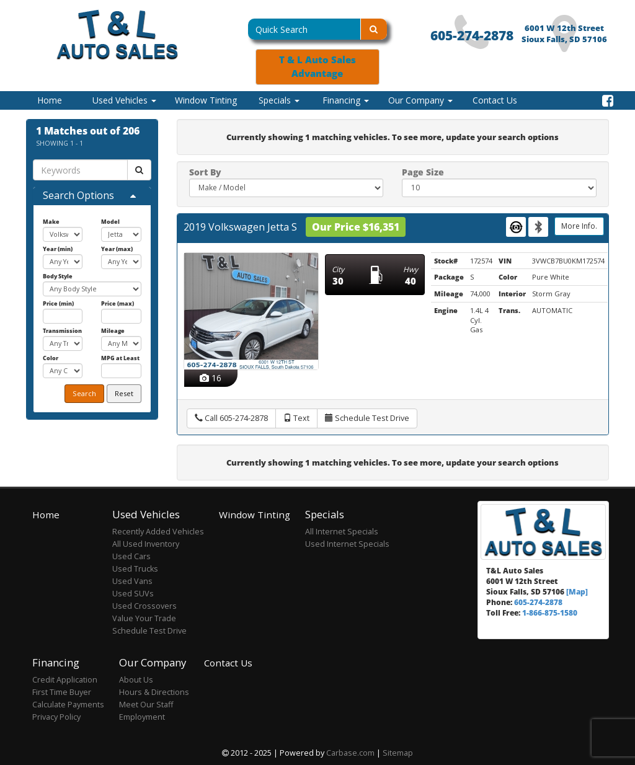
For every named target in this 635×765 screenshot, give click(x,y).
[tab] (92, 196)
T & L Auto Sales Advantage (317, 66)
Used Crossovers (144, 606)
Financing (345, 100)
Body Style (58, 276)
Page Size (423, 172)
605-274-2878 (471, 35)
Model (110, 222)
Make (51, 222)
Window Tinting (206, 100)
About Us (136, 679)
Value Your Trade (144, 618)
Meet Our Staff (146, 704)
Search (84, 393)
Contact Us (495, 100)
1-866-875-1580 (549, 612)
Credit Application (64, 679)
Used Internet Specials (347, 544)
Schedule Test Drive (149, 631)
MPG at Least (120, 358)
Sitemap (398, 753)
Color (50, 358)
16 (210, 378)
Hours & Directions (154, 692)
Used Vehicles (124, 100)
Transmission (62, 331)
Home (49, 100)
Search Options (78, 195)
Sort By (205, 172)
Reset (124, 393)
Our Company (420, 100)
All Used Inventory (145, 544)
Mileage (113, 331)
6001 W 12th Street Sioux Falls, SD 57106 (564, 34)
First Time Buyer (61, 692)
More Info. (579, 226)
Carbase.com (350, 753)
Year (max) (117, 249)
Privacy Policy (56, 717)
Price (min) (58, 303)
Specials (279, 100)
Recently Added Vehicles (158, 531)
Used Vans (132, 581)
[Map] (577, 591)
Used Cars (131, 556)
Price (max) (117, 303)
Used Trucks (135, 569)
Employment (142, 717)
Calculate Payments (68, 704)
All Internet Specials (341, 531)
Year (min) (58, 249)
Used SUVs (133, 593)
